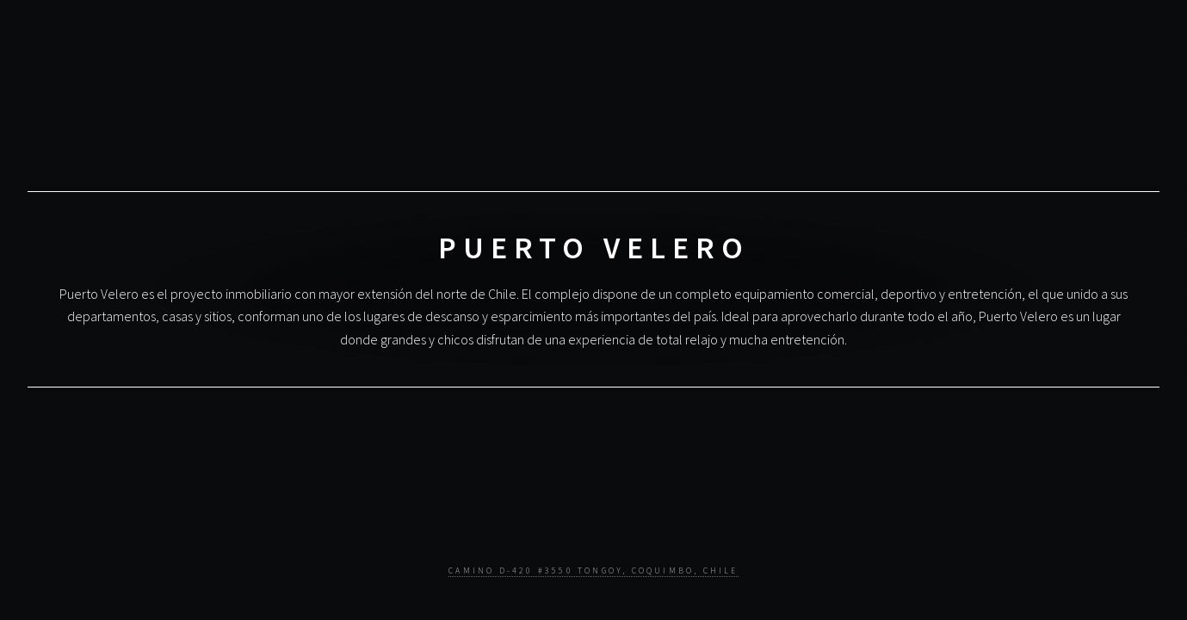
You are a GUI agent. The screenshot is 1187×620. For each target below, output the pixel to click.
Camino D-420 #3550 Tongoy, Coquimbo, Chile (593, 571)
